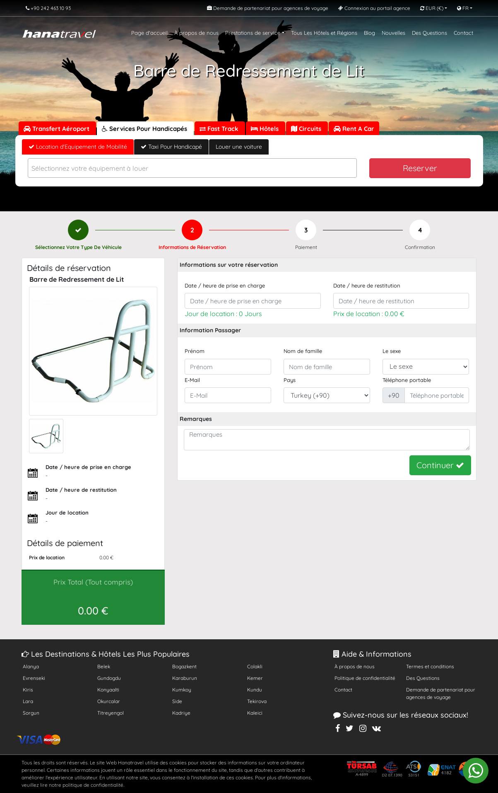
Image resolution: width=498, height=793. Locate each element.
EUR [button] (431, 8)
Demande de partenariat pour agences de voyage (440, 693)
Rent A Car (354, 129)
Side (177, 701)
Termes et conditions (430, 666)
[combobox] (192, 168)
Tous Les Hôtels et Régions (324, 32)
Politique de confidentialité (364, 678)
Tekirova (257, 701)
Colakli (254, 666)
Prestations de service (252, 32)
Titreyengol (110, 713)
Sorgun (31, 713)
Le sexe (392, 351)
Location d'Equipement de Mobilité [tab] (78, 146)
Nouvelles (393, 32)
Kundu (254, 690)
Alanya (31, 666)
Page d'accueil (149, 32)
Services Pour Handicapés (145, 129)
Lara (28, 701)
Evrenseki (34, 678)
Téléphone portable (407, 380)
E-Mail (192, 380)
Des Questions (429, 32)
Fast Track (220, 129)
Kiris (28, 690)
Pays (290, 380)
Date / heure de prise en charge (225, 285)
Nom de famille (303, 351)
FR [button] (463, 8)
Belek (103, 666)
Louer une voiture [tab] (239, 146)
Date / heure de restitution (366, 285)
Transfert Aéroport (57, 129)
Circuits (307, 129)
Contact (463, 32)
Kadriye (181, 713)
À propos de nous (196, 32)
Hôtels (265, 129)
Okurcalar (108, 701)
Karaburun (184, 678)
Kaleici (254, 713)
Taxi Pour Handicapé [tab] (171, 146)
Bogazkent (184, 666)
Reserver (420, 168)
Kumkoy (181, 690)
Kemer (255, 678)
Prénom (194, 351)
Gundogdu (109, 678)
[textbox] (192, 168)
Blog (369, 32)
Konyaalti (108, 690)
